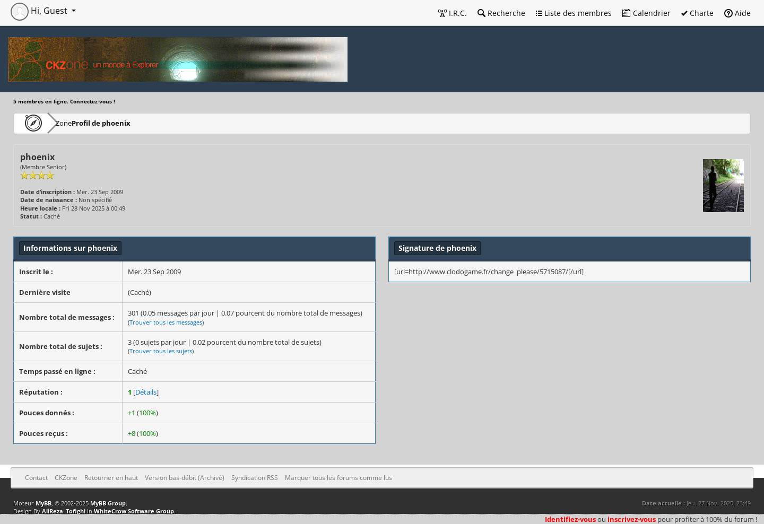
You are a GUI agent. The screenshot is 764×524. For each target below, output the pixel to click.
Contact (36, 477)
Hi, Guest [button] (40, 10)
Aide (737, 13)
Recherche (501, 13)
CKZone (74, 122)
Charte (697, 13)
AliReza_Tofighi (63, 511)
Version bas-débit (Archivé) (184, 477)
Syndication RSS (254, 477)
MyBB (43, 503)
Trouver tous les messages (165, 322)
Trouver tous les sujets (160, 351)
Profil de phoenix (132, 122)
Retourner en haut (111, 477)
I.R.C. (452, 13)
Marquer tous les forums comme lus (338, 477)
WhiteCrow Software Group (134, 511)
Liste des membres (574, 13)
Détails (146, 392)
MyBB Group (108, 503)
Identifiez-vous (570, 519)
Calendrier (646, 13)
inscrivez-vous (631, 519)
